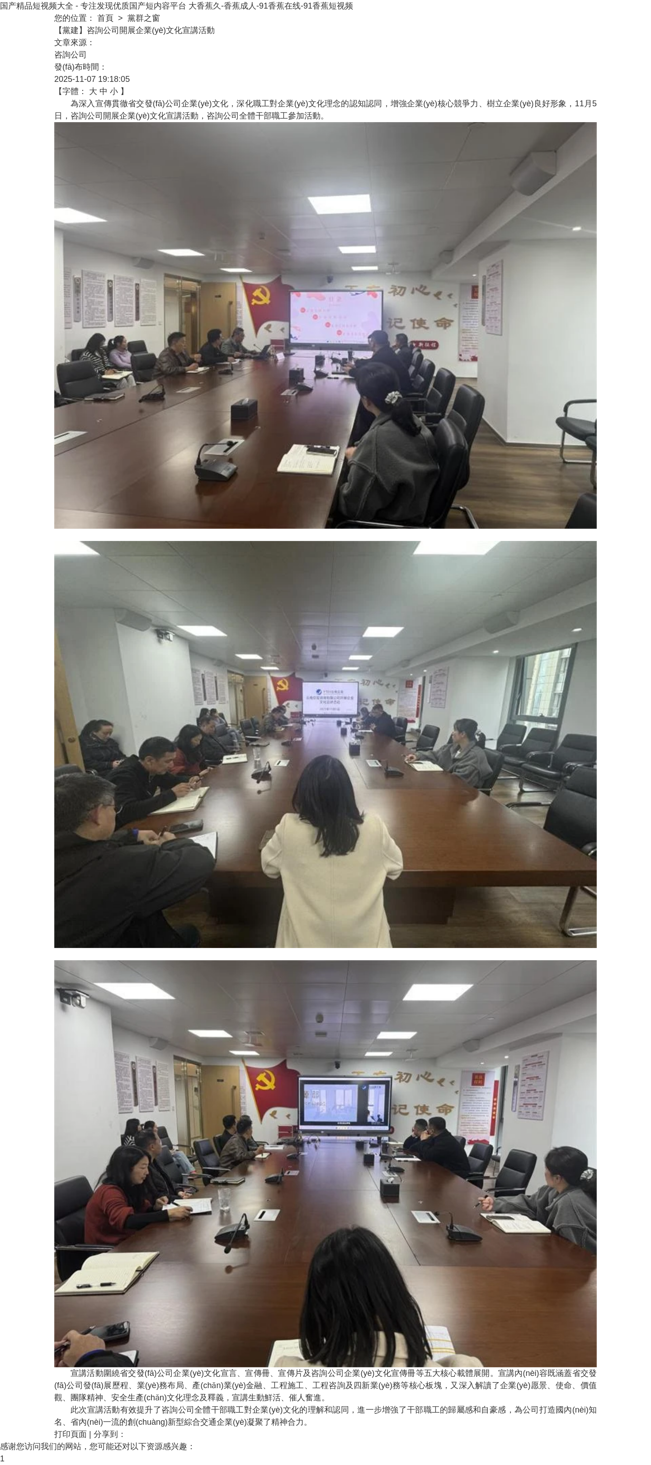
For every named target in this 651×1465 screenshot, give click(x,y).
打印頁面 (70, 1434)
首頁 (105, 18)
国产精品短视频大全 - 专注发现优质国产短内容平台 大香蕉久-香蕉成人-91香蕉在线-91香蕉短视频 (176, 5)
